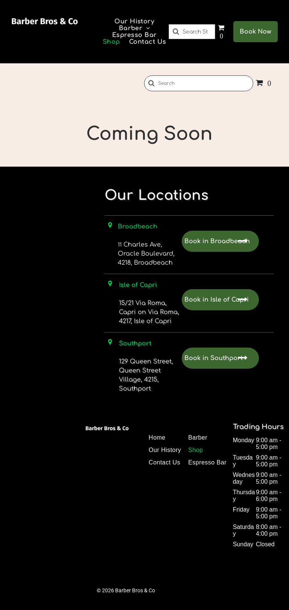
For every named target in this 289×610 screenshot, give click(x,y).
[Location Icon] (110, 285)
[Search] (192, 31)
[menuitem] (134, 21)
